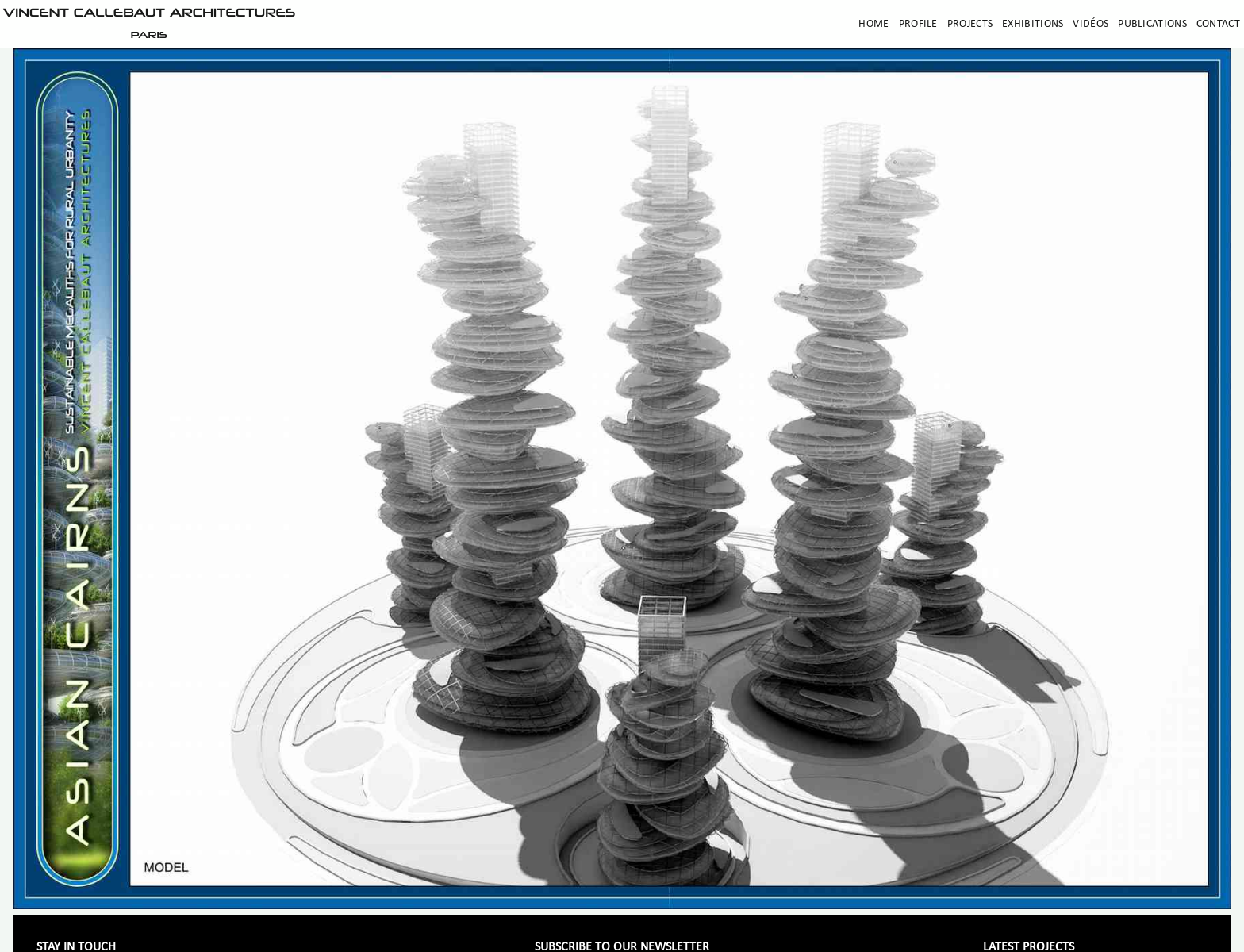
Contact (1218, 24)
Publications (1152, 24)
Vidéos (1090, 24)
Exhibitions (1032, 24)
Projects (970, 24)
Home (873, 24)
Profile (918, 24)
